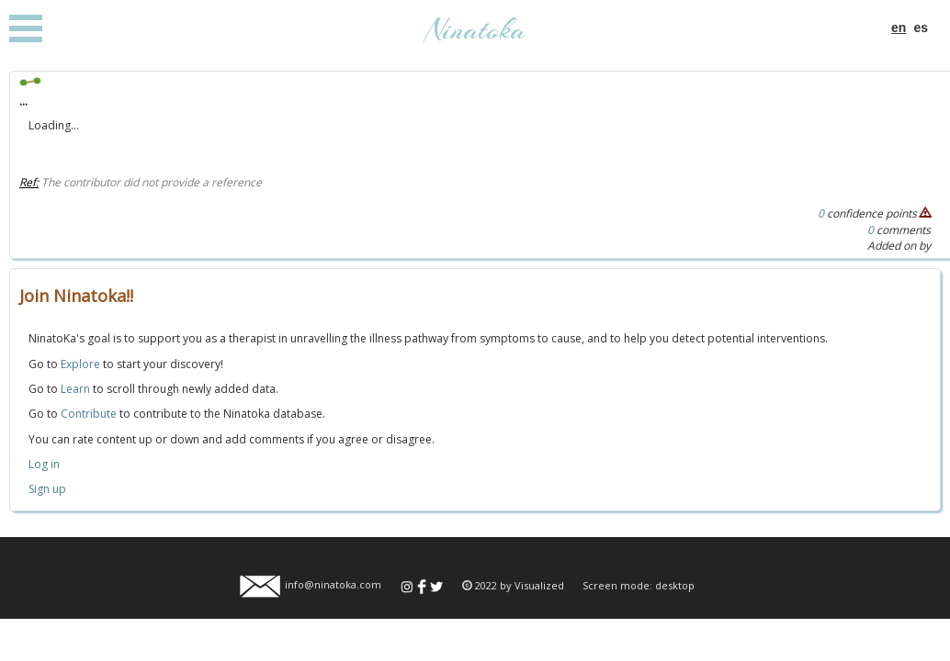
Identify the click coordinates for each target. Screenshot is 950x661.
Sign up (47, 489)
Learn (75, 389)
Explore (80, 364)
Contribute (89, 413)
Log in (44, 464)
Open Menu (25, 28)
